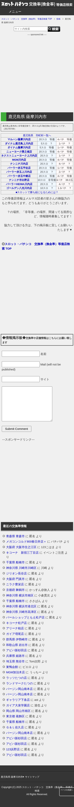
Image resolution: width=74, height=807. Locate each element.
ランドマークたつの (19, 683)
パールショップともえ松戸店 (25, 617)
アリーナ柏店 (15, 628)
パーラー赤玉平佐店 (19, 167)
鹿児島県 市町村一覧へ (37, 135)
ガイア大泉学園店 (18, 705)
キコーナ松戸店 (16, 623)
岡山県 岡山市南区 (18, 711)
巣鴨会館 (12, 667)
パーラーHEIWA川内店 (19, 184)
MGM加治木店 (15, 672)
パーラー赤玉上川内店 (19, 171)
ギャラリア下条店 (18, 699)
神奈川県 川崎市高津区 (21, 611)
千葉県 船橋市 (15, 562)
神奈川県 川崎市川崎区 (21, 567)
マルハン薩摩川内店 (19, 139)
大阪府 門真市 (15, 579)
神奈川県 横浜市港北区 (21, 606)
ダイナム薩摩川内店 (19, 147)
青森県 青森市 (15, 536)
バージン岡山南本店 (19, 689)
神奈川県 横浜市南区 (20, 595)
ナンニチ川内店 (19, 163)
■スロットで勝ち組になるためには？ (37, 192)
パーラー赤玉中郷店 (19, 176)
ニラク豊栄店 (15, 584)
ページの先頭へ (67, 790)
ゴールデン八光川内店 (19, 188)
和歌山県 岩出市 (17, 645)
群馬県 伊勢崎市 (17, 639)
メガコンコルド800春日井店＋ (26, 541)
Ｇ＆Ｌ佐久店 (15, 727)
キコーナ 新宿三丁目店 (22, 552)
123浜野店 (13, 749)
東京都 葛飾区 (15, 716)
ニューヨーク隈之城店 (19, 151)
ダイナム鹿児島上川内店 (19, 143)
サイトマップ (32, 777)
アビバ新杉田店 (16, 650)
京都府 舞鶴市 (15, 589)
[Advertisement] (37, 73)
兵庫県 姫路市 (15, 655)
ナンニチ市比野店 (19, 179)
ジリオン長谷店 (16, 573)
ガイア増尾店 (15, 633)
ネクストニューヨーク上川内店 (19, 155)
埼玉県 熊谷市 (15, 661)
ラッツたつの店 (16, 677)
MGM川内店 (19, 159)
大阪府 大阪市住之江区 (21, 547)
